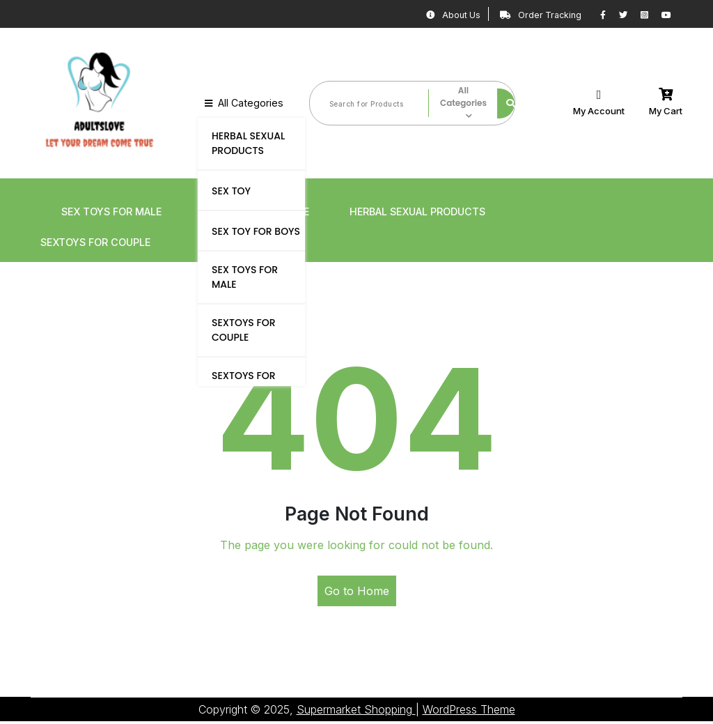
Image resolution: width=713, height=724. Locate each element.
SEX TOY (231, 190)
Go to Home (356, 594)
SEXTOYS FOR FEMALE (244, 382)
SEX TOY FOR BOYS (256, 231)
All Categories (242, 103)
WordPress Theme (469, 712)
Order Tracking (527, 14)
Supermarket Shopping (356, 712)
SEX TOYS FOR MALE (245, 276)
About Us (429, 14)
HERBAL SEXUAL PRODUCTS (248, 142)
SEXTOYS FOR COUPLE (244, 329)
